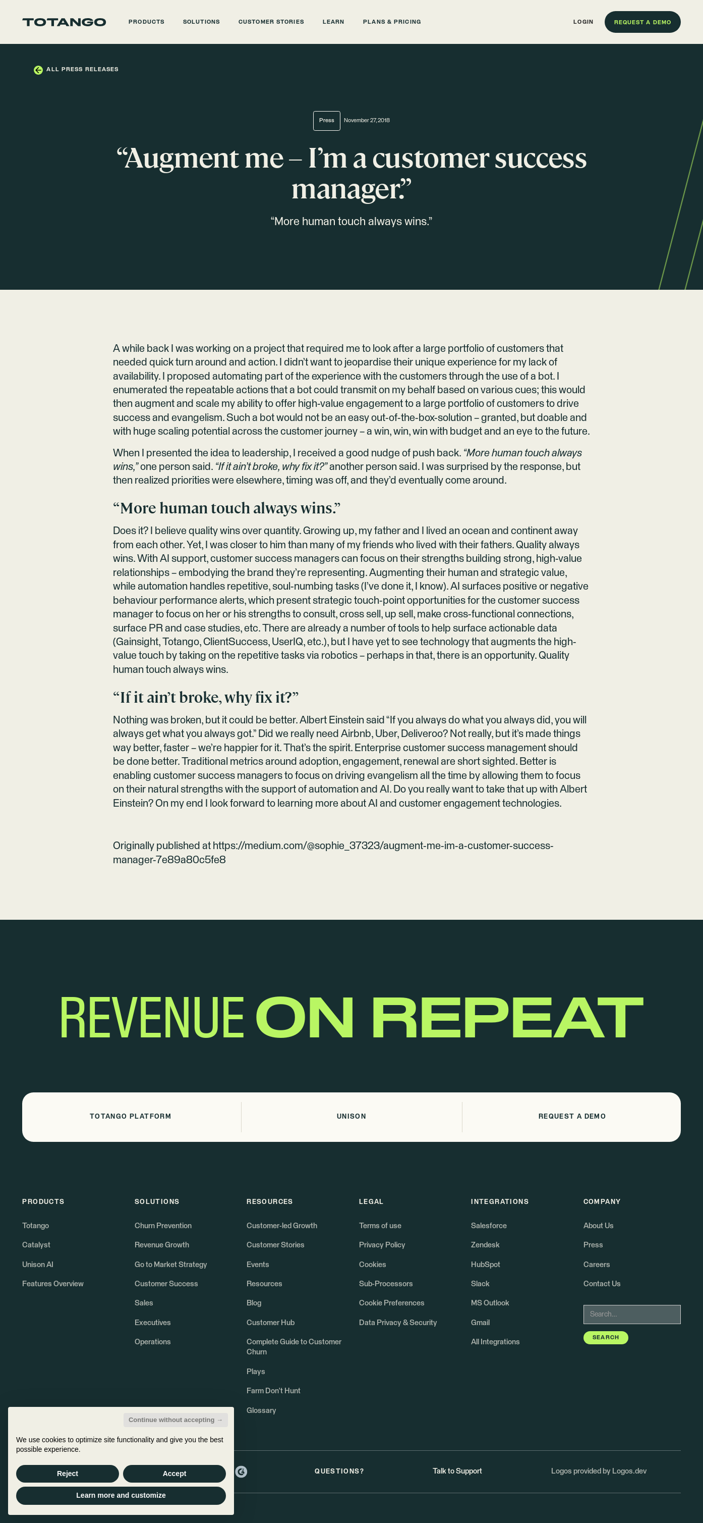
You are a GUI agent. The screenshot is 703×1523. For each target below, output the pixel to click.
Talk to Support (457, 1471)
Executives (153, 1323)
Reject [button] (67, 1473)
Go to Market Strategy (171, 1265)
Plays (256, 1372)
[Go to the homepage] (64, 22)
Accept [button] (175, 1473)
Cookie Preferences (392, 1303)
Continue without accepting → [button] (176, 1420)
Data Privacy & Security (398, 1323)
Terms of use (380, 1226)
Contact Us (602, 1284)
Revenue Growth (162, 1245)
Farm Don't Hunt (274, 1391)
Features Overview (53, 1284)
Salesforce (489, 1226)
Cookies (372, 1265)
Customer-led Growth (282, 1226)
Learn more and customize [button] (120, 1495)
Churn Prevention (163, 1226)
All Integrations (495, 1342)
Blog (254, 1303)
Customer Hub (271, 1323)
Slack (480, 1284)
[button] (146, 22)
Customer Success (166, 1284)
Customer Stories (276, 1245)
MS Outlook (490, 1303)
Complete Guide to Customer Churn (294, 1347)
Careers (596, 1265)
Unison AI (37, 1265)
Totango (35, 1226)
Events (258, 1265)
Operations (153, 1342)
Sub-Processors (386, 1284)
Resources (264, 1284)
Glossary (261, 1410)
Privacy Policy (382, 1245)
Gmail (480, 1323)
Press (593, 1245)
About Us (598, 1226)
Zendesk (485, 1245)
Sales (144, 1303)
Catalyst (36, 1245)
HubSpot (485, 1265)
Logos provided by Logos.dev (599, 1471)
